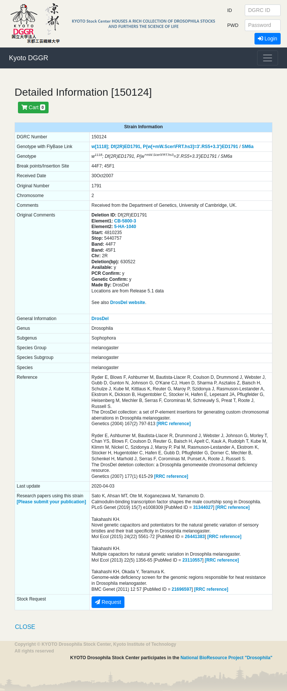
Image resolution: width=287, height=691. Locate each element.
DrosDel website (127, 302)
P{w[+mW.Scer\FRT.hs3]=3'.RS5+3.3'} (182, 146)
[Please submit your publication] (51, 501)
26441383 (195, 536)
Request (108, 602)
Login (267, 39)
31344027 (203, 507)
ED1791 (230, 146)
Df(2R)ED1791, (126, 146)
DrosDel (100, 318)
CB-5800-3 (125, 221)
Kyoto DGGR (28, 58)
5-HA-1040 (125, 226)
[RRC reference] (174, 423)
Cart (33, 107)
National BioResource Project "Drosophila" (226, 657)
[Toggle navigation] (267, 57)
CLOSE (25, 627)
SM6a (247, 146)
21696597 (181, 589)
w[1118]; (100, 146)
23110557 (192, 560)
